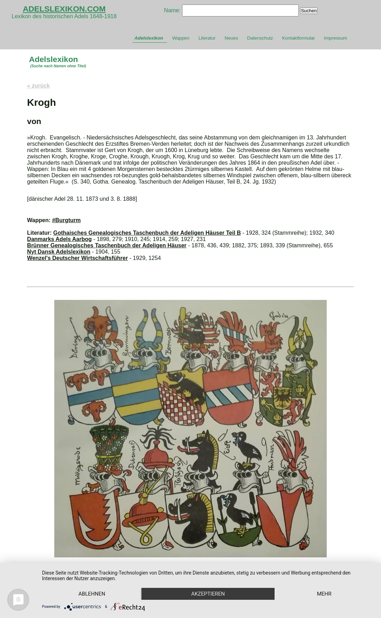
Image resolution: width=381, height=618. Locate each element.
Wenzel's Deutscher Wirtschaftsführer (77, 258)
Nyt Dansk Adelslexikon (58, 252)
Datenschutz (260, 38)
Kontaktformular (298, 38)
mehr (324, 594)
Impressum (335, 38)
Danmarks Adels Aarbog (59, 239)
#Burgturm (66, 220)
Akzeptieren (208, 594)
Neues (231, 38)
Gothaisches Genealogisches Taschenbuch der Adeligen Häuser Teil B (147, 233)
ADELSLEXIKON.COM (64, 8)
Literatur (207, 38)
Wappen (180, 38)
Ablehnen (91, 594)
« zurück (38, 86)
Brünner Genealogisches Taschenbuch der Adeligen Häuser (106, 245)
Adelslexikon (148, 38)
